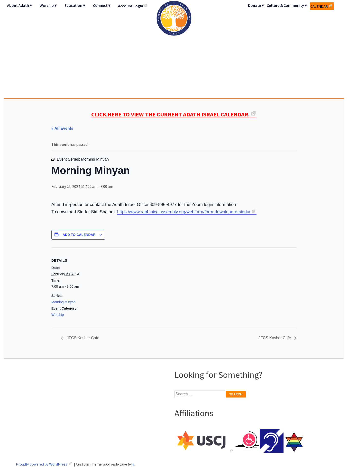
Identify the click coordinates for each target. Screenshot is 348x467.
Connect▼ (102, 5)
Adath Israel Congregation (174, 49)
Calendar (319, 6)
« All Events (62, 128)
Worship (57, 315)
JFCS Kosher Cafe (82, 338)
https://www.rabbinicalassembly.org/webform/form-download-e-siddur (184, 211)
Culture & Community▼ (287, 5)
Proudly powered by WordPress (42, 464)
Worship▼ (49, 5)
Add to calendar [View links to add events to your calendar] (79, 235)
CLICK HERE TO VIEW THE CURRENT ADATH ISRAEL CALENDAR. (170, 114)
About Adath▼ (20, 5)
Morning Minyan (63, 302)
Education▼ (75, 5)
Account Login (130, 5)
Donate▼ (256, 5)
